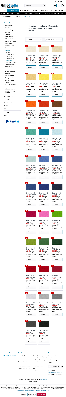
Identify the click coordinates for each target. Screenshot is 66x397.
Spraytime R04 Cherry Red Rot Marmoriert (30, 276)
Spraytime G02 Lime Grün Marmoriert (56, 221)
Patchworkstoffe (8, 23)
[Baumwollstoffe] (25, 10)
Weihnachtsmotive (10, 64)
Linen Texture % (9, 54)
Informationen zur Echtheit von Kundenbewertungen (40, 359)
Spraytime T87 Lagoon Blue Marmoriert (30, 139)
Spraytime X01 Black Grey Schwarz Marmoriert (43, 331)
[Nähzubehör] (59, 10)
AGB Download (22, 360)
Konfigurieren (41, 394)
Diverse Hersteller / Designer (10, 92)
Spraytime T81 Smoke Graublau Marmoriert (31, 166)
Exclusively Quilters (10, 41)
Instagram (35, 364)
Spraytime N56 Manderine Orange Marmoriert (30, 111)
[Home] (4, 10)
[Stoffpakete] (35, 10)
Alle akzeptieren (32, 394)
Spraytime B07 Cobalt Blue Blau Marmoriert (31, 194)
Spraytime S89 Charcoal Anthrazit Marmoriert (30, 331)
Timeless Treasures (10, 84)
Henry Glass (8, 43)
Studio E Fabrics (9, 82)
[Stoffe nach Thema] (47, 10)
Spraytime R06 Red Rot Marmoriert (43, 276)
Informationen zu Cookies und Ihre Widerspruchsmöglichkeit (33, 390)
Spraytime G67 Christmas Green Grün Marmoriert (44, 249)
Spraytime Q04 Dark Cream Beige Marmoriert (30, 84)
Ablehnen (23, 394)
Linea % (8, 52)
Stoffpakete (7, 99)
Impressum (21, 358)
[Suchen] (44, 5)
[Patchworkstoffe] (13, 10)
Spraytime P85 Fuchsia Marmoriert (43, 221)
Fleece (6, 105)
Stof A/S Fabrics (9, 80)
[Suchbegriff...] (35, 5)
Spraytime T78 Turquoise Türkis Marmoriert (44, 139)
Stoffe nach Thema (9, 102)
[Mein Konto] (59, 5)
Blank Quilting (9, 30)
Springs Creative (9, 78)
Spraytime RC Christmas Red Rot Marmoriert (56, 276)
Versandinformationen (23, 362)
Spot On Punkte (9, 56)
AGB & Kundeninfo (23, 356)
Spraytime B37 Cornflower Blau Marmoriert (44, 166)
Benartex (7, 27)
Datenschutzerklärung (23, 368)
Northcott (7, 69)
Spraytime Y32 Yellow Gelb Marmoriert (43, 84)
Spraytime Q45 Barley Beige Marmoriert (56, 56)
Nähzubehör (7, 109)
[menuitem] (35, 5)
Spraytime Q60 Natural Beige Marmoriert (43, 56)
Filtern (29, 39)
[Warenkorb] (63, 5)
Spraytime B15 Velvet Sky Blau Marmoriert (57, 166)
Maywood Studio (9, 66)
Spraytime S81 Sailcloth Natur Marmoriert (30, 56)
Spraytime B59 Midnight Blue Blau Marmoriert (57, 194)
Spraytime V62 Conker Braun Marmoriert (56, 111)
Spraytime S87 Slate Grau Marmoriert (56, 304)
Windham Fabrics (10, 89)
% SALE (6, 112)
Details (31, 67)
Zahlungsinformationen (24, 366)
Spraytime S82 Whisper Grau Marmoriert (30, 304)
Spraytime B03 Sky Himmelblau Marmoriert (57, 139)
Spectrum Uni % (10, 58)
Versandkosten (43, 379)
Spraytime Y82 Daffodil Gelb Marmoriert (56, 84)
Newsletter (36, 362)
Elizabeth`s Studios (10, 39)
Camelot (7, 32)
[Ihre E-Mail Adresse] (54, 366)
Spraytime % (9, 60)
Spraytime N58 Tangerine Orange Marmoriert (43, 111)
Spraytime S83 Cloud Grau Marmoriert (43, 304)
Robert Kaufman (9, 75)
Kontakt (35, 370)
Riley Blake (8, 73)
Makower (7, 50)
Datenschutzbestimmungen (55, 372)
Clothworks (8, 34)
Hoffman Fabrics (9, 45)
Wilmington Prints (10, 86)
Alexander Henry (9, 25)
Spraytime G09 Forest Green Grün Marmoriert (57, 249)
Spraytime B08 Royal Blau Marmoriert (43, 194)
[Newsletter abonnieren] (61, 366)
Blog (5, 115)
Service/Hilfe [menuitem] (59, 1)
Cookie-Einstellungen (38, 356)
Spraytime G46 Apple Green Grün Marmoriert (31, 249)
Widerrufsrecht (22, 364)
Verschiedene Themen (11, 62)
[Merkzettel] (55, 5)
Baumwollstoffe (8, 96)
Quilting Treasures (10, 71)
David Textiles (9, 36)
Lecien (7, 48)
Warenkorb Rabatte (38, 366)
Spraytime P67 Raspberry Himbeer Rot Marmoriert (30, 221)
